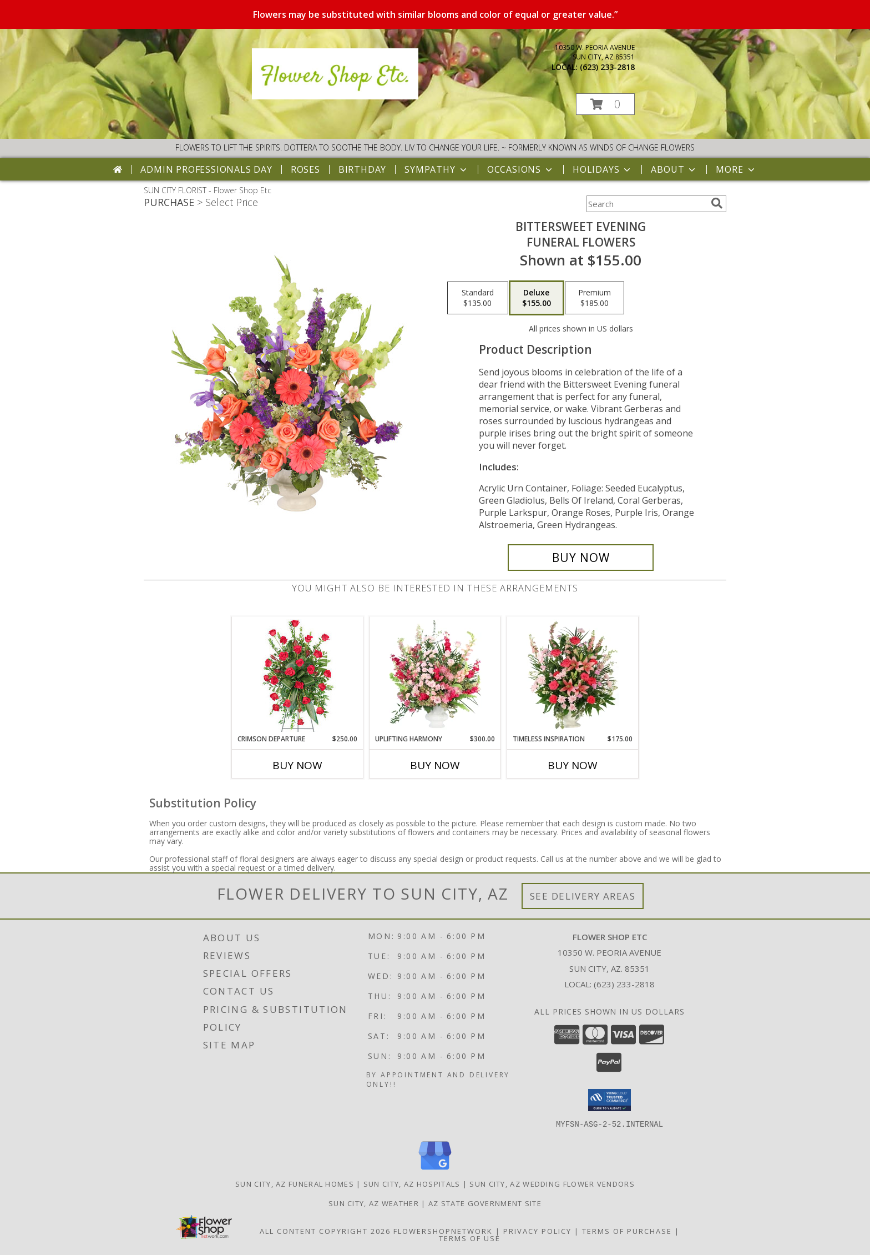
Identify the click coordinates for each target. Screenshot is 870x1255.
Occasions (520, 169)
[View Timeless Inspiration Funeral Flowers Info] (573, 675)
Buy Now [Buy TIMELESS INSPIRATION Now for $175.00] (573, 765)
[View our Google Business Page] (435, 1169)
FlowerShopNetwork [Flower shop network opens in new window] (443, 1231)
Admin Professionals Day (206, 169)
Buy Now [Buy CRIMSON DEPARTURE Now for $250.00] (297, 765)
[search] (717, 203)
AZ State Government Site (485, 1203)
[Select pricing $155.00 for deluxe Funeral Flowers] (536, 298)
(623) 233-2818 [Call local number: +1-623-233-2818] (607, 67)
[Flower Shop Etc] (335, 96)
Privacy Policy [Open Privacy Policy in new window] (537, 1231)
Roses (305, 169)
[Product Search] (646, 204)
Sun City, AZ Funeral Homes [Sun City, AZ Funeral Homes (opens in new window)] (294, 1183)
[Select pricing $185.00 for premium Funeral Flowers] (594, 298)
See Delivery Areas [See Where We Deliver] (583, 896)
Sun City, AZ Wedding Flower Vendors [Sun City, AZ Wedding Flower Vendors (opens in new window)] (552, 1183)
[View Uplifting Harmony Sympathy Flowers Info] (435, 675)
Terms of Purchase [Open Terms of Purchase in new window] (627, 1231)
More (736, 169)
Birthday (362, 169)
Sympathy (436, 169)
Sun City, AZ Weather (373, 1203)
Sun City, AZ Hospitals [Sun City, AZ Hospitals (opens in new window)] (412, 1183)
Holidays (603, 169)
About (674, 169)
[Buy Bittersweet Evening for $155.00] (581, 557)
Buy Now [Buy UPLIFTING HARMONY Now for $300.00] (435, 765)
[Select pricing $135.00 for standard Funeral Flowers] (478, 298)
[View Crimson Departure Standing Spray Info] (297, 675)
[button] (605, 104)
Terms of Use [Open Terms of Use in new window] (469, 1238)
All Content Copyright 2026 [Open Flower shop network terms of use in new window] (325, 1231)
